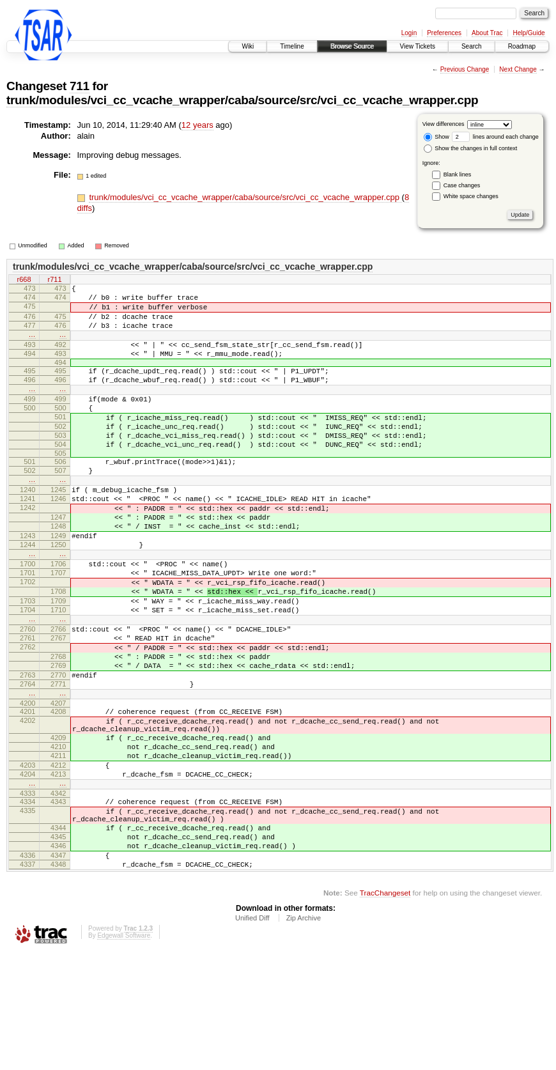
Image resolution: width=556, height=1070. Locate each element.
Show (436, 137)
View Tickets (417, 46)
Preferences (444, 32)
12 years (197, 125)
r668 (24, 280)
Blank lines (458, 174)
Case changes (462, 185)
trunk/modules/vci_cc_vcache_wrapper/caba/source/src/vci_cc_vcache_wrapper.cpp (242, 100)
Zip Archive (303, 1035)
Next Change (517, 69)
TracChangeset (385, 1009)
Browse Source (352, 46)
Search (471, 46)
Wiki (248, 46)
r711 (54, 280)
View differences (443, 124)
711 (79, 86)
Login (409, 32)
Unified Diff (252, 1035)
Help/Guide (528, 32)
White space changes (471, 196)
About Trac (487, 32)
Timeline (292, 46)
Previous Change (465, 69)
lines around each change (495, 137)
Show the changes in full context (471, 148)
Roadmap (522, 46)
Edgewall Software (123, 1052)
